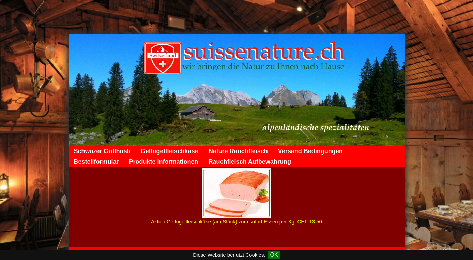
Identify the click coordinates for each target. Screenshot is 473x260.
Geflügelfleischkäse (169, 151)
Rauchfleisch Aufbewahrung (250, 161)
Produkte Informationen (163, 161)
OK (274, 255)
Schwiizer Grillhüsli (102, 151)
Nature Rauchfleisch (238, 151)
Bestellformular (96, 161)
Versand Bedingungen (310, 151)
